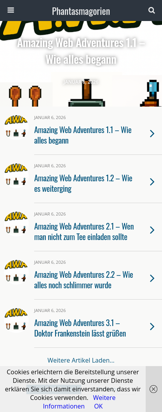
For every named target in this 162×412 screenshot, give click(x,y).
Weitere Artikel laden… (80, 360)
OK (98, 406)
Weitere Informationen (79, 401)
